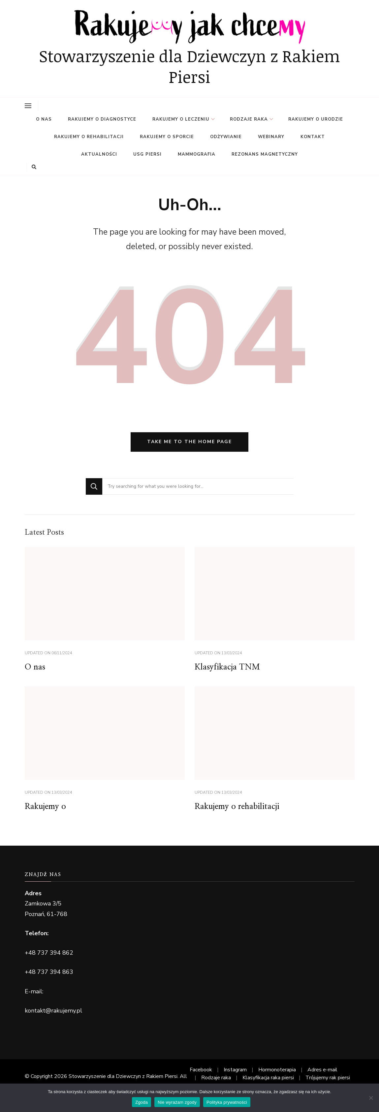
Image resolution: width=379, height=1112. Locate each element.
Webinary (271, 137)
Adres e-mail (322, 1069)
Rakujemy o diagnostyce (102, 119)
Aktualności (99, 154)
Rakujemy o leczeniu (180, 119)
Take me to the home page (189, 442)
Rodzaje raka (249, 119)
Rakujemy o (45, 807)
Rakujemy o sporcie (167, 137)
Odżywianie (226, 137)
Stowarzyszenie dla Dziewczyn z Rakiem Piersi (189, 66)
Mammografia (196, 154)
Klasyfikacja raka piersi (268, 1077)
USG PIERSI (147, 154)
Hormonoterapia (277, 1069)
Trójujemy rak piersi (327, 1077)
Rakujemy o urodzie (315, 119)
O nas (44, 119)
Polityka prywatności (226, 1102)
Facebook (201, 1069)
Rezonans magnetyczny (265, 154)
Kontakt (312, 137)
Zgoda (141, 1102)
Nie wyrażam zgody (177, 1102)
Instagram (235, 1069)
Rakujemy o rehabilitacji (89, 137)
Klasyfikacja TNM (227, 667)
